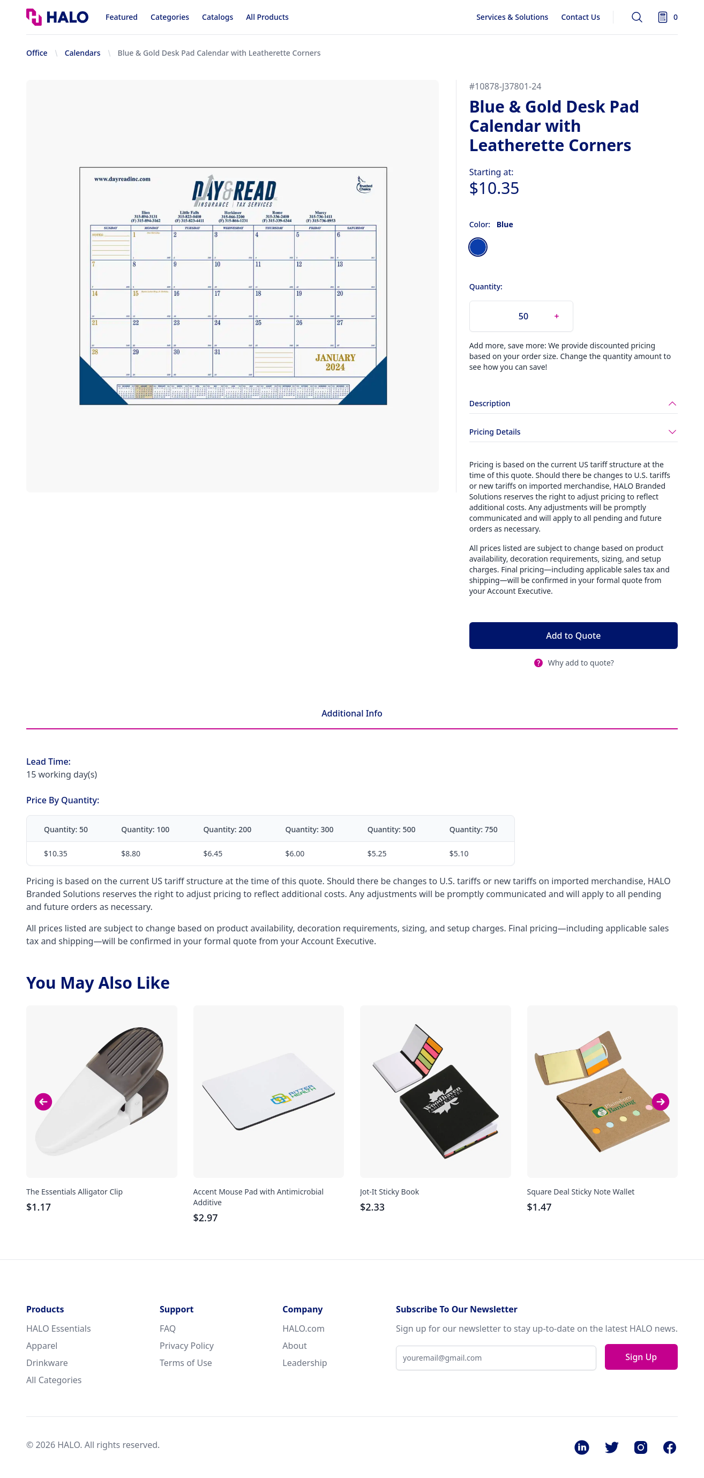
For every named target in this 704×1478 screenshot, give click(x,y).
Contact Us (580, 17)
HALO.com (303, 1328)
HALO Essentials (58, 1328)
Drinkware (47, 1363)
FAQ (168, 1328)
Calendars (83, 53)
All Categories (53, 1380)
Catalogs (217, 17)
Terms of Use (186, 1363)
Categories (170, 17)
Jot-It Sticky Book (389, 1191)
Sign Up (641, 1357)
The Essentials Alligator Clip (74, 1191)
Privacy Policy (187, 1346)
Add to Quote (573, 635)
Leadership (304, 1363)
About (294, 1346)
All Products (267, 17)
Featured (122, 17)
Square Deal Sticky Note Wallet (581, 1191)
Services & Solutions (512, 17)
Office (37, 53)
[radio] (477, 247)
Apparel (41, 1346)
